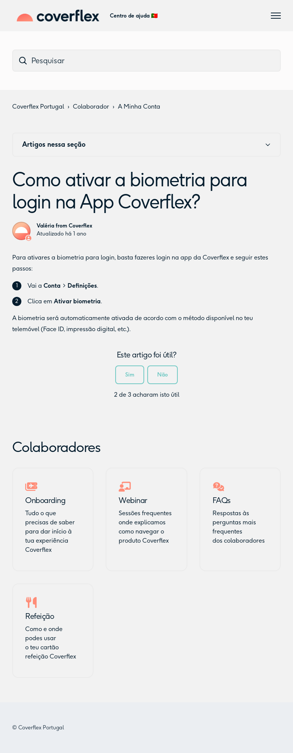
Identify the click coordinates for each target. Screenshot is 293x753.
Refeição (39, 616)
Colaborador (91, 106)
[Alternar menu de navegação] (276, 15)
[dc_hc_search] (146, 61)
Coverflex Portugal (38, 106)
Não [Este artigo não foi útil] (162, 375)
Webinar (133, 500)
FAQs (222, 500)
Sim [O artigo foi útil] (129, 375)
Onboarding (45, 500)
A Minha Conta (139, 106)
